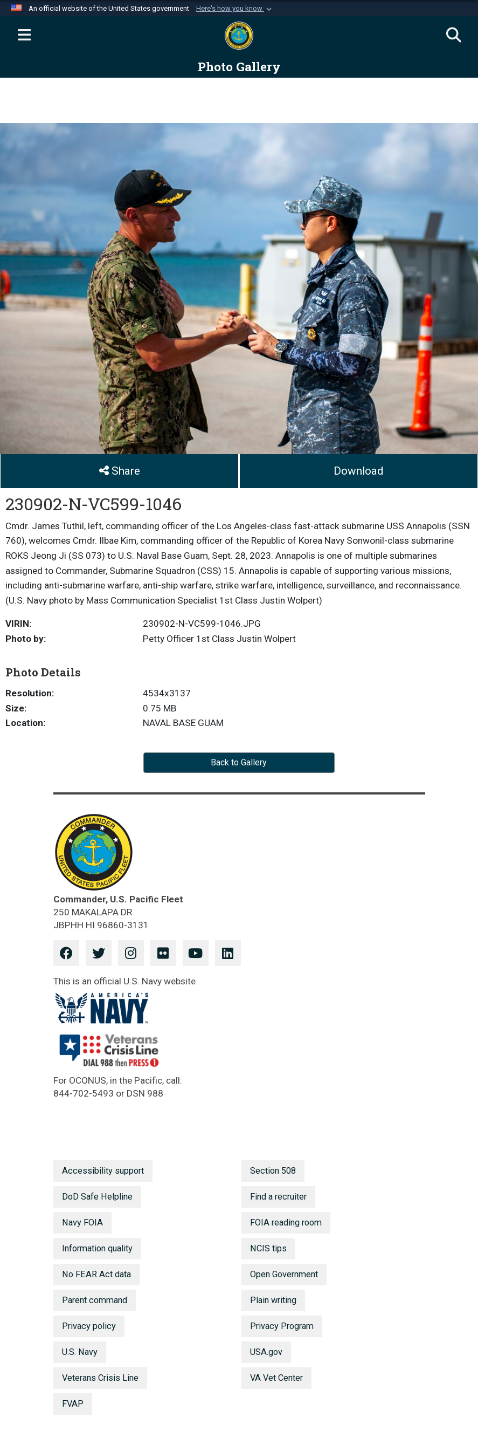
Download (358, 470)
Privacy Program (282, 1326)
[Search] (453, 35)
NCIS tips (268, 1248)
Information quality (97, 1248)
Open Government (284, 1274)
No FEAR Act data (96, 1274)
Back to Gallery (239, 762)
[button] (235, 8)
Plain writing (273, 1300)
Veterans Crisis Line (100, 1378)
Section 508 (273, 1171)
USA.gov (266, 1352)
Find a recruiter (278, 1196)
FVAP (73, 1404)
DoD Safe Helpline (97, 1196)
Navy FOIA (82, 1222)
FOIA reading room (286, 1222)
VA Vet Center (276, 1378)
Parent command (94, 1300)
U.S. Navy (80, 1352)
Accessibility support (103, 1171)
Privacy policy (89, 1326)
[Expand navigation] (24, 35)
